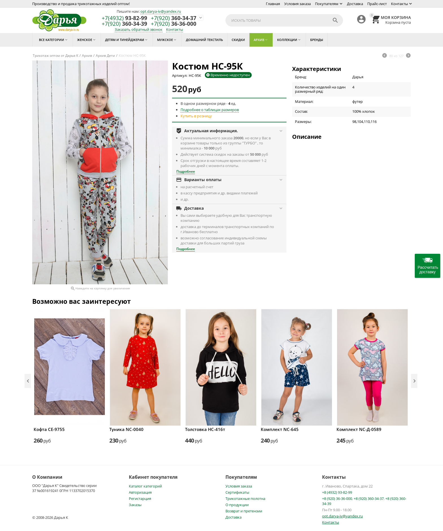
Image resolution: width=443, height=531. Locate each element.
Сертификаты (237, 492)
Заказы (135, 504)
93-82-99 (124, 18)
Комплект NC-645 (280, 429)
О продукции (237, 504)
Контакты (399, 3)
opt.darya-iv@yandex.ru (160, 11)
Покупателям (326, 3)
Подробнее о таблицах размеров (210, 109)
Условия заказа (297, 3)
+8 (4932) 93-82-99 (337, 492)
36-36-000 (173, 24)
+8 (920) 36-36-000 (337, 498)
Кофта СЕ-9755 (49, 429)
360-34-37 (173, 18)
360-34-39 (124, 24)
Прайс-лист (377, 3)
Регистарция (140, 498)
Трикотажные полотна (245, 498)
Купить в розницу (196, 115)
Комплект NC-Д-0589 (358, 429)
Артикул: (179, 75)
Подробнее (185, 171)
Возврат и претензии (243, 510)
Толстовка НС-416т (205, 429)
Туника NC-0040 (126, 429)
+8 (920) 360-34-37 (369, 498)
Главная (273, 3)
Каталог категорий (145, 486)
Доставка (355, 3)
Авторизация (140, 492)
